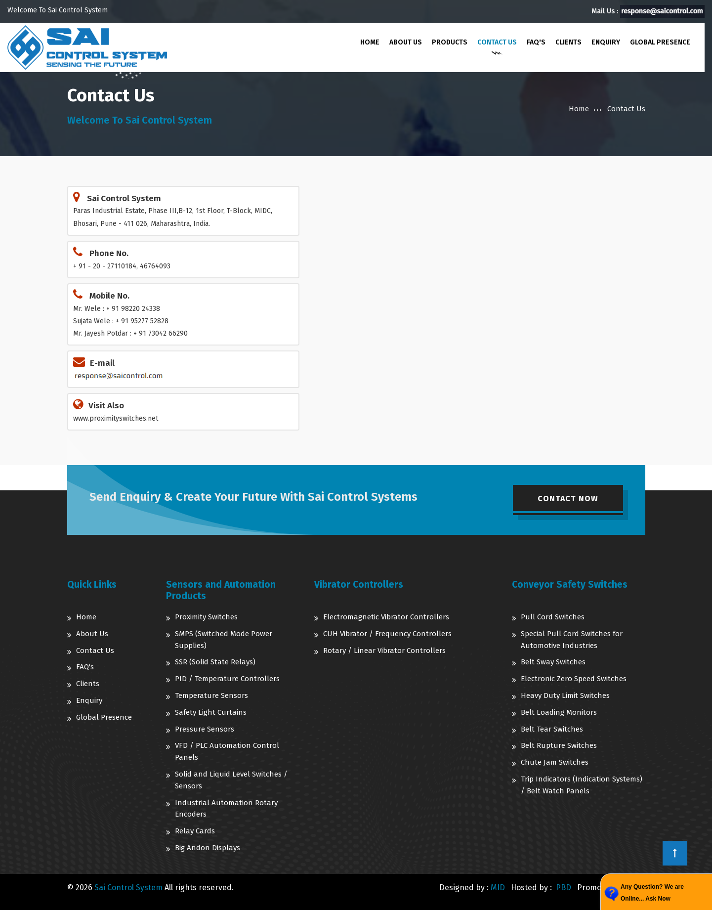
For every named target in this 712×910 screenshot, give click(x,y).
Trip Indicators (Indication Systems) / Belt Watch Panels (581, 785)
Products (449, 42)
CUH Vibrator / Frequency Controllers (387, 633)
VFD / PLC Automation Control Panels (227, 751)
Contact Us (496, 42)
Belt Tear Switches (552, 729)
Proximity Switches (206, 616)
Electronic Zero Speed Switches (574, 678)
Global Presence (659, 42)
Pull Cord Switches (553, 616)
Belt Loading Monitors (559, 712)
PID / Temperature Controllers (227, 678)
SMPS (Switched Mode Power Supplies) (223, 639)
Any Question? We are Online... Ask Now (652, 892)
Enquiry (605, 42)
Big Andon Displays (207, 847)
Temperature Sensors (211, 695)
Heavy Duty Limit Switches (565, 695)
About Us (405, 42)
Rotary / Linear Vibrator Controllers (384, 650)
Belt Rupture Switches (559, 745)
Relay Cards (195, 830)
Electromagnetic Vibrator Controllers (386, 616)
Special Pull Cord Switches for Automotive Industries (572, 639)
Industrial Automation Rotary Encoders (226, 808)
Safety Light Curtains (211, 712)
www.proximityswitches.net (115, 418)
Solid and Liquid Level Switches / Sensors (231, 780)
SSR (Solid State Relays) (215, 661)
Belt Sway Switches (553, 661)
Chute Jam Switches (554, 762)
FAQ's (535, 42)
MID (498, 887)
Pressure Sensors (204, 729)
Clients (568, 42)
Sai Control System (128, 887)
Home (369, 42)
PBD (563, 887)
